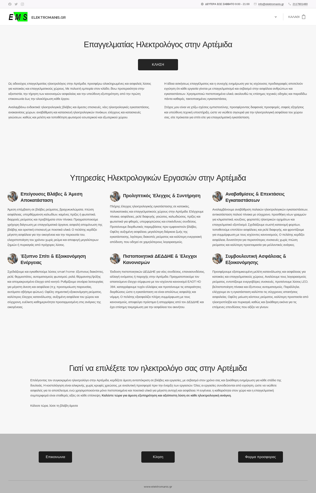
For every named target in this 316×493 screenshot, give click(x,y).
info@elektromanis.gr (271, 4)
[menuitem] (79, 17)
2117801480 (300, 4)
